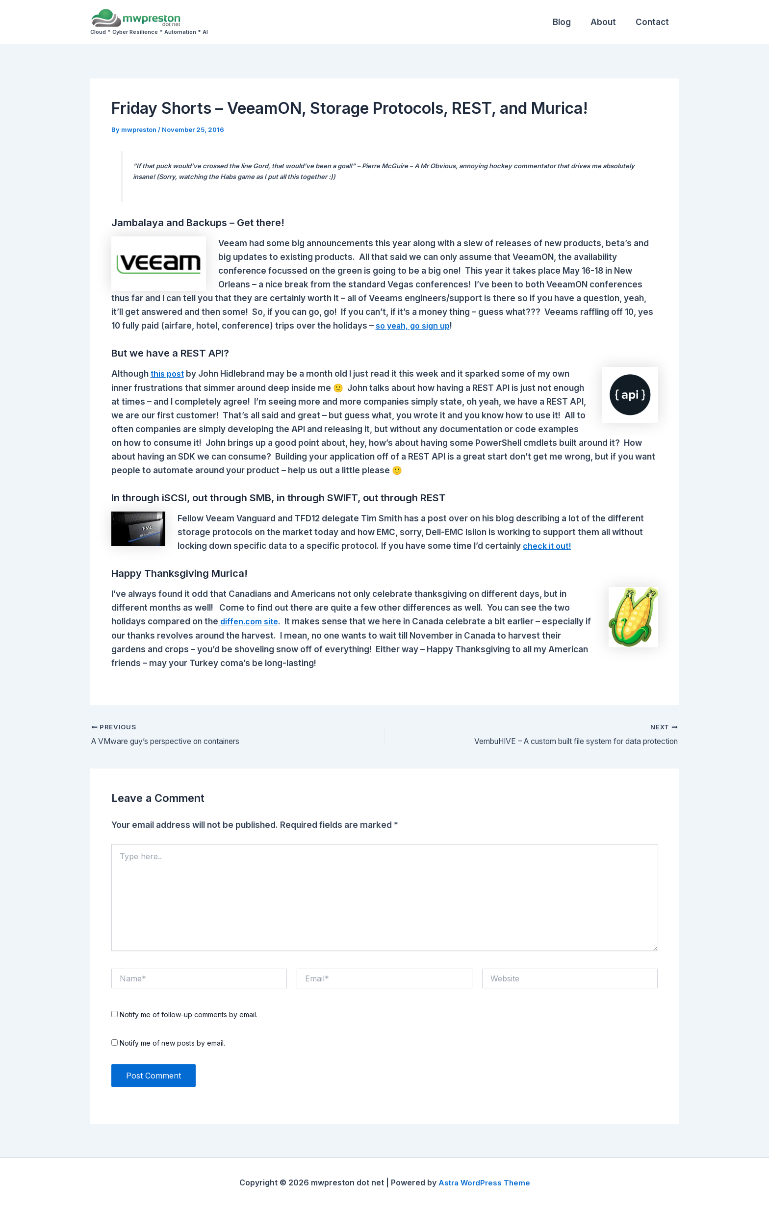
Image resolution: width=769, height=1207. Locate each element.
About (607, 22)
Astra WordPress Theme (484, 1182)
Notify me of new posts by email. (172, 1043)
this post (169, 374)
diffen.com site (250, 621)
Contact (653, 22)
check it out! (548, 546)
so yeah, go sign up (415, 326)
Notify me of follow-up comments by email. (188, 1014)
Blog (569, 22)
